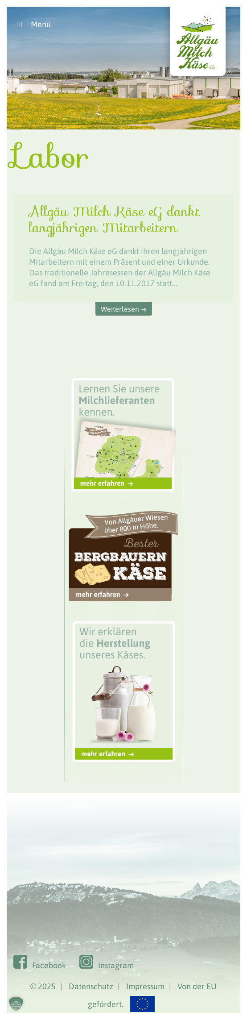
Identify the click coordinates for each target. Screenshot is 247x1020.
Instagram (116, 965)
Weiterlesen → (124, 309)
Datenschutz (91, 986)
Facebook (49, 965)
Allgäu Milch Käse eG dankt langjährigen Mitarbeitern (114, 219)
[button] (16, 1004)
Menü (33, 24)
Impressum (145, 986)
